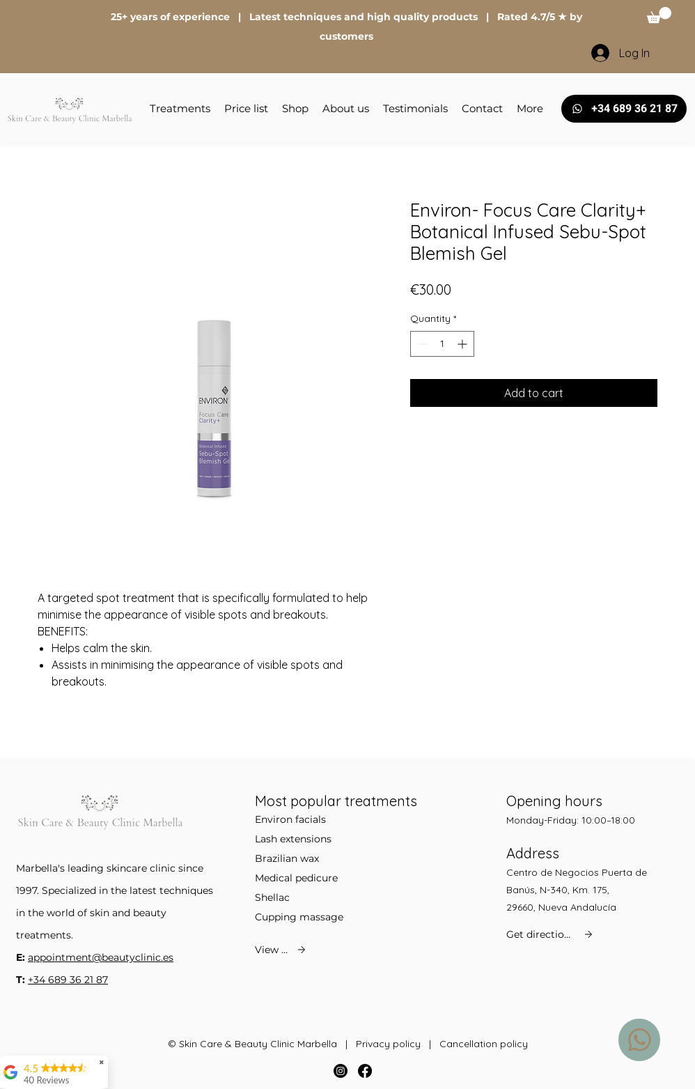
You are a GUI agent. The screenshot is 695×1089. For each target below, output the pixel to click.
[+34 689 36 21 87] (624, 109)
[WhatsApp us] (639, 1040)
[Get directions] (551, 934)
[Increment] (463, 344)
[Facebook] (365, 1071)
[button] (659, 15)
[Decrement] (421, 344)
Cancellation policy (483, 1043)
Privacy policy (388, 1043)
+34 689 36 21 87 (68, 979)
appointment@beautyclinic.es (100, 957)
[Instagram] (341, 1071)
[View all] (282, 949)
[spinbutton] (442, 344)
